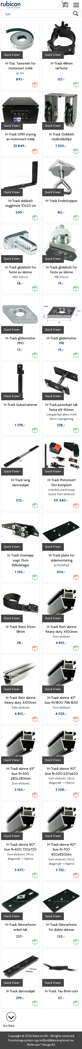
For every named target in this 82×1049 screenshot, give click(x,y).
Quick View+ (12, 55)
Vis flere (8, 1026)
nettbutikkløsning (50, 1040)
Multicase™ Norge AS (41, 1045)
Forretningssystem (21, 1040)
